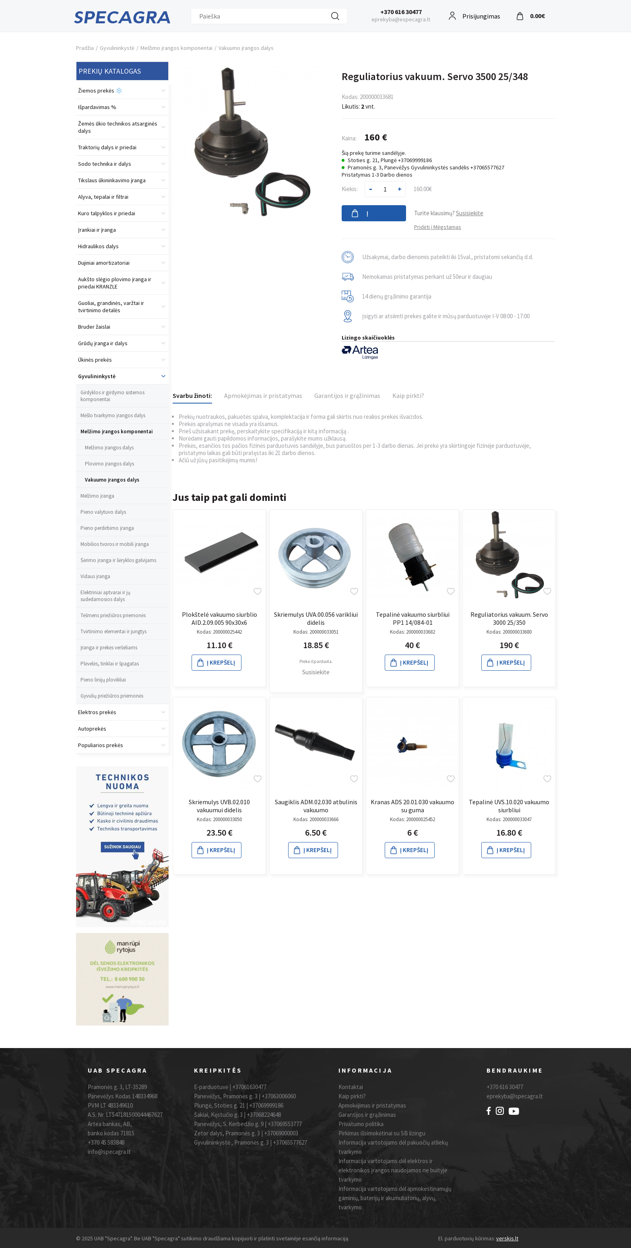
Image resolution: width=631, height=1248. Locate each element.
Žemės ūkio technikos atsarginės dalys (117, 127)
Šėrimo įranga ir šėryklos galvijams (118, 560)
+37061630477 (249, 1087)
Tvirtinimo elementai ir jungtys (113, 631)
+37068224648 (264, 1114)
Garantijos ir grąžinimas (347, 395)
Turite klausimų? (448, 213)
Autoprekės (92, 728)
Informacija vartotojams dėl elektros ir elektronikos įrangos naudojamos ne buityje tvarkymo (392, 1170)
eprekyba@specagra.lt (515, 1096)
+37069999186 (266, 1105)
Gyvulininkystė (117, 47)
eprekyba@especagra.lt (400, 19)
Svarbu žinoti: (192, 395)
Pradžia (85, 47)
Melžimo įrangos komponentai (176, 47)
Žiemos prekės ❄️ (100, 90)
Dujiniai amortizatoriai (104, 262)
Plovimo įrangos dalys (109, 463)
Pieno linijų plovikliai (103, 679)
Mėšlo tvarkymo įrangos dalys (112, 415)
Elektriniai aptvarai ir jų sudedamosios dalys (105, 596)
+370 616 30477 (401, 12)
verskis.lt (507, 1238)
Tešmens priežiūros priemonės (113, 615)
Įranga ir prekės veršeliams (108, 647)
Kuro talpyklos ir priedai (106, 213)
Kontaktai (350, 1087)
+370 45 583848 (106, 1142)
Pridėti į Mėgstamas (437, 227)
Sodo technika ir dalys (104, 163)
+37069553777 (285, 1124)
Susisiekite (316, 672)
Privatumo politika (361, 1124)
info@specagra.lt (109, 1151)
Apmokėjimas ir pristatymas (263, 395)
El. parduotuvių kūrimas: (466, 1238)
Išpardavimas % (97, 107)
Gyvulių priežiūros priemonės (111, 695)
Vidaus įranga (95, 576)
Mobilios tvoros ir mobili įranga (114, 544)
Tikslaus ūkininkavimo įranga (112, 180)
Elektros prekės (97, 712)
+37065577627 (290, 1142)
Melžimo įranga (97, 495)
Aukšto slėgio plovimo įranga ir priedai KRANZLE (114, 283)
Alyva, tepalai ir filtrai (103, 196)
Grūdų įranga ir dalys (103, 343)
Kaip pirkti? (408, 395)
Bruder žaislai (94, 326)
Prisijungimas (481, 15)
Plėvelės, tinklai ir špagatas (109, 663)
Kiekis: (350, 189)
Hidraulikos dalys (98, 246)
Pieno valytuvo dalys (103, 512)
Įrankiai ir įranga (97, 229)
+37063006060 (279, 1096)
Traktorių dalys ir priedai (107, 147)
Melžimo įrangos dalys (109, 447)
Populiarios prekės (100, 745)
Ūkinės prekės (95, 359)
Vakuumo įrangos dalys (246, 47)
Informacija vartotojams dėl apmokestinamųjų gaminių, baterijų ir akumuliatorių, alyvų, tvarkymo (395, 1198)
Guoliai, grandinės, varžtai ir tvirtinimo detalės (111, 306)
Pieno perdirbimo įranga (107, 528)
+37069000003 (281, 1133)
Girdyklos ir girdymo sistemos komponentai (112, 396)
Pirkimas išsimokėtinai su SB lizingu (381, 1133)
